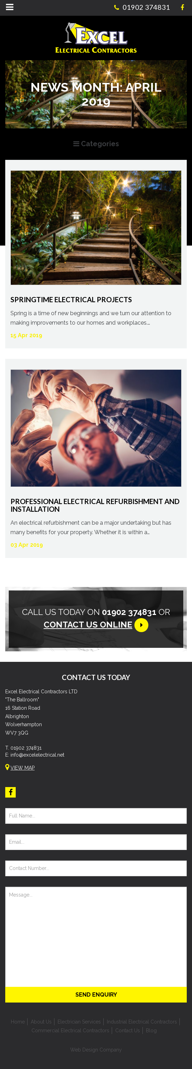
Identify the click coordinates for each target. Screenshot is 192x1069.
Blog (151, 1030)
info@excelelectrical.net (37, 755)
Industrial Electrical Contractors (142, 1022)
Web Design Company (96, 1050)
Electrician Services (79, 1022)
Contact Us (127, 1030)
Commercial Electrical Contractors (70, 1030)
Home (18, 1022)
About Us (41, 1022)
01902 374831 (26, 748)
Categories (96, 144)
